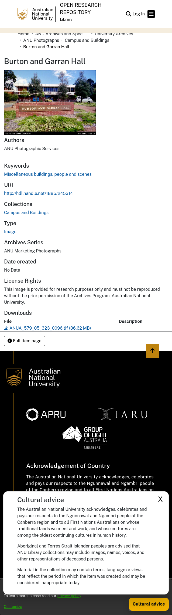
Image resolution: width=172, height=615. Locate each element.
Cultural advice (149, 604)
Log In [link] (138, 13)
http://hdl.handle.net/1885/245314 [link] (38, 193)
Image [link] (10, 231)
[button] (128, 14)
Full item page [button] (25, 340)
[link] (26, 212)
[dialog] (86, 597)
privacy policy (69, 596)
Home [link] (23, 33)
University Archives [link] (114, 33)
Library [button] (66, 19)
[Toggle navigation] (151, 14)
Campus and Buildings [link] (87, 40)
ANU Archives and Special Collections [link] (62, 33)
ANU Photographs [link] (41, 40)
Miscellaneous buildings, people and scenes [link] (48, 174)
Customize (13, 606)
